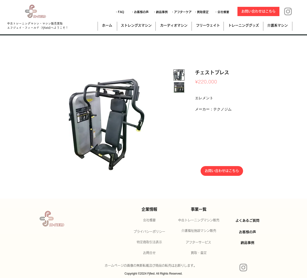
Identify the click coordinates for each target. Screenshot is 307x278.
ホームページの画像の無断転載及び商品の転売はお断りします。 (151, 265)
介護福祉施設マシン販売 (198, 230)
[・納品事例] (160, 12)
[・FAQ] (119, 12)
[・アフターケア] (181, 12)
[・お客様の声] (140, 12)
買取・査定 (199, 252)
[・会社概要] (222, 12)
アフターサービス (198, 242)
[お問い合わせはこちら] (258, 11)
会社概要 (149, 220)
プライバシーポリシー (149, 231)
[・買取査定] (201, 12)
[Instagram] (288, 11)
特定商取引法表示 (149, 242)
